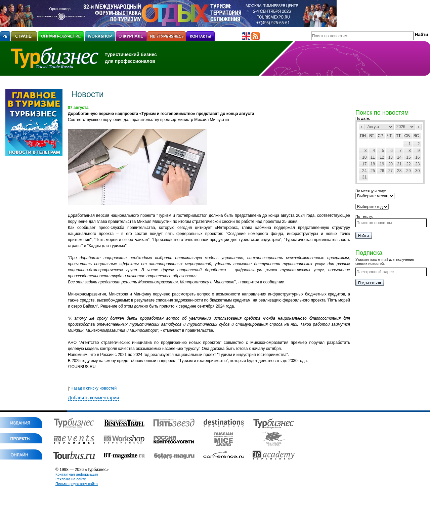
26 (382, 170)
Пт (398, 135)
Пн (363, 135)
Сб (407, 135)
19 (382, 164)
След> (419, 127)
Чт (389, 135)
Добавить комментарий (93, 397)
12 (382, 157)
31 (364, 177)
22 (408, 164)
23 (417, 164)
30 (417, 170)
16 (417, 157)
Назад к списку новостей (92, 388)
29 (408, 170)
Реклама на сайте (70, 479)
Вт (371, 135)
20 (390, 164)
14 (399, 157)
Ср (380, 135)
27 (390, 170)
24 (364, 170)
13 (390, 157)
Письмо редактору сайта (76, 484)
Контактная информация (76, 474)
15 (408, 157)
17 (364, 164)
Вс (416, 135)
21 (399, 164)
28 (399, 170)
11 (373, 157)
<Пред (362, 127)
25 (373, 170)
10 (364, 157)
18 (373, 164)
